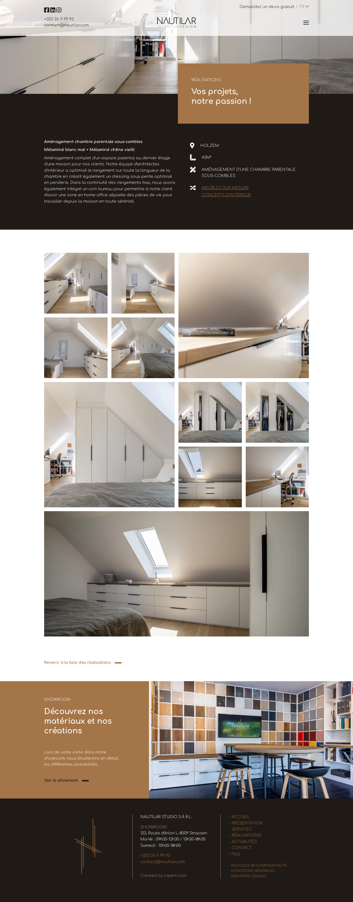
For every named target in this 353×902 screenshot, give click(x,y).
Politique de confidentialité (259, 865)
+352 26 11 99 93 (59, 19)
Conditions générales (253, 871)
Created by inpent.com (163, 876)
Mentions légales (248, 876)
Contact (242, 848)
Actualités (244, 842)
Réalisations (246, 835)
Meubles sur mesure (225, 188)
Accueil (241, 817)
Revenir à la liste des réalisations (77, 662)
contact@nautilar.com (66, 25)
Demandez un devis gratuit (267, 7)
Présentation (247, 823)
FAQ (236, 854)
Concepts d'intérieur (226, 195)
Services (242, 829)
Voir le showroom (61, 780)
